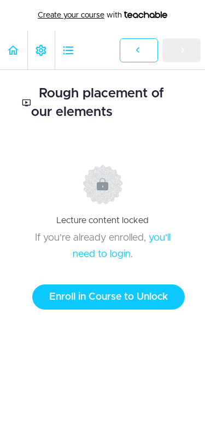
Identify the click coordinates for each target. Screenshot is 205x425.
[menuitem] (41, 50)
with (102, 15)
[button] (13, 50)
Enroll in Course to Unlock (108, 297)
